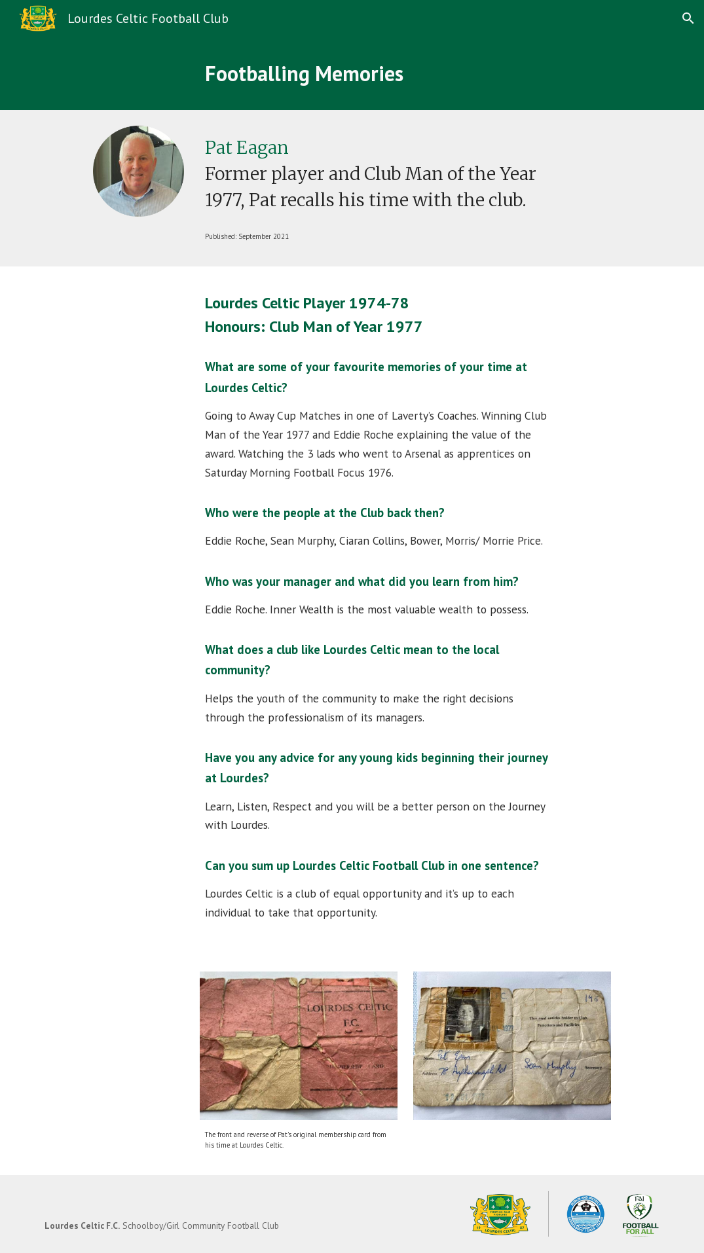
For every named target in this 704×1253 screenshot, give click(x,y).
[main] (432, 73)
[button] (688, 18)
